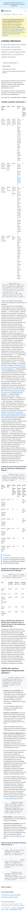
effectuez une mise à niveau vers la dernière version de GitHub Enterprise (13, 30)
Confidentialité (20, 908)
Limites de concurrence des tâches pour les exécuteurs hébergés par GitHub (13, 468)
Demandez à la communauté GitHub (11, 895)
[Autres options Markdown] (19, 63)
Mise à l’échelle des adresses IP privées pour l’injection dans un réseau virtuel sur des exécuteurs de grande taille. (13, 623)
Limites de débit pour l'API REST (13, 798)
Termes (14, 908)
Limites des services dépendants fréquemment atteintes (12, 670)
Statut (2, 909)
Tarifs (6, 909)
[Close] (24, 2)
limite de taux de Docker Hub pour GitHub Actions (13, 844)
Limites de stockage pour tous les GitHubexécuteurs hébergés (13, 569)
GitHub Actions (7, 14)
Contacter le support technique (9, 897)
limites (20, 14)
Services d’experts (13, 909)
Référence (15, 14)
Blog (20, 909)
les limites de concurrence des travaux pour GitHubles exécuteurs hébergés (13, 367)
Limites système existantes (14, 102)
